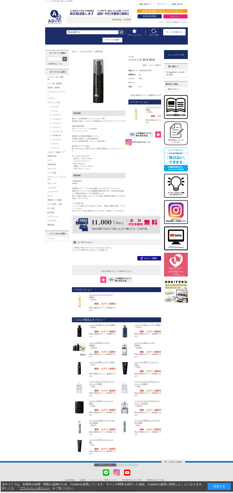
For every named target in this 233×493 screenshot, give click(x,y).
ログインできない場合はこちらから (173, 22)
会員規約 (82, 480)
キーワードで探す (57, 53)
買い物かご (173, 66)
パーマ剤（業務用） (55, 83)
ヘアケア (51, 98)
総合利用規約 (70, 480)
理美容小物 (51, 156)
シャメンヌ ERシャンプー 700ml (147, 325)
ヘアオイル (56, 135)
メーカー (51, 239)
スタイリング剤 (53, 102)
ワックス (55, 107)
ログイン (95, 250)
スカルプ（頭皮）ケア (56, 152)
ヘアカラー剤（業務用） (55, 78)
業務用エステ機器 (54, 200)
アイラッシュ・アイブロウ (56, 178)
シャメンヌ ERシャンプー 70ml (101, 362)
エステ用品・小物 (54, 204)
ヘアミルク (56, 140)
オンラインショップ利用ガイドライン (104, 480)
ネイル (50, 196)
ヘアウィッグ (52, 216)
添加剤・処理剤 (53, 88)
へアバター (56, 115)
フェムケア (51, 188)
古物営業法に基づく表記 (155, 480)
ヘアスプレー (57, 119)
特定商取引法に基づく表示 (132, 480)
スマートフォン (105, 465)
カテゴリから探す (57, 72)
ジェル (54, 111)
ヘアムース (56, 123)
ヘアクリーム (57, 131)
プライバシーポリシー (34, 488)
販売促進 (51, 212)
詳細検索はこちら (55, 64)
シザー (50, 160)
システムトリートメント (56, 93)
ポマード (55, 144)
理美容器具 (51, 164)
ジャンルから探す (57, 233)
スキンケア (51, 169)
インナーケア (52, 192)
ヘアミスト (56, 127)
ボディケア (51, 183)
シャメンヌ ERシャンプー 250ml (102, 325)
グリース (55, 148)
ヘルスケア (51, 221)
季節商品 (51, 225)
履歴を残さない (174, 89)
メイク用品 (51, 173)
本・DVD (51, 208)
